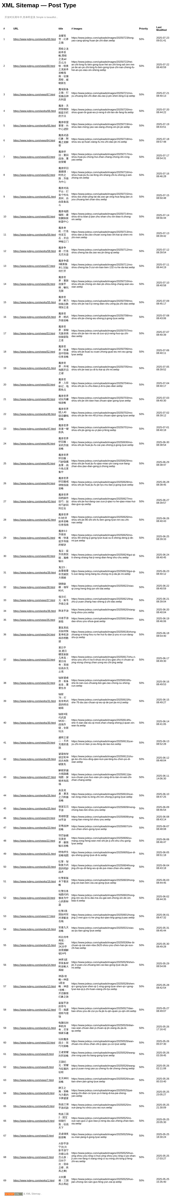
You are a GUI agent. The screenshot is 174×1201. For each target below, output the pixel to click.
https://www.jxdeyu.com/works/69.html (34, 39)
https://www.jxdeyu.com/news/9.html (33, 1054)
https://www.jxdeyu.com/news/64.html (34, 140)
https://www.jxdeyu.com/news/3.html (33, 1135)
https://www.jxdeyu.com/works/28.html (34, 759)
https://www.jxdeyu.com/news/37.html (34, 600)
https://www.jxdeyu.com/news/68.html (34, 65)
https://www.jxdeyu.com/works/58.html (34, 251)
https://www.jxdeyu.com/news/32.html (34, 683)
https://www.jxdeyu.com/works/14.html (34, 964)
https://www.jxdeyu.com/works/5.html (33, 1106)
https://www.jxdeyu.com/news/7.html (33, 1080)
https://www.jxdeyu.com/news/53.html (34, 333)
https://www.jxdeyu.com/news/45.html (34, 463)
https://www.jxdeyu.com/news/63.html (34, 156)
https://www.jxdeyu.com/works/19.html (34, 881)
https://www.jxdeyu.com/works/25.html (34, 808)
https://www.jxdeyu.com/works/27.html (34, 777)
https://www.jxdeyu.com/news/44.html (34, 483)
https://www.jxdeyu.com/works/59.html (34, 234)
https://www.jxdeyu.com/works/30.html (34, 722)
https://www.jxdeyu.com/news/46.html (34, 443)
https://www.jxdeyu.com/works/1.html (33, 1180)
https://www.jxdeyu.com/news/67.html (34, 94)
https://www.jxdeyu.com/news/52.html (34, 351)
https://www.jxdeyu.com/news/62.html (34, 175)
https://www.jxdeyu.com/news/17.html (34, 916)
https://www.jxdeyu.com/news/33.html (34, 659)
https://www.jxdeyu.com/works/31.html (34, 701)
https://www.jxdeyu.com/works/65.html (34, 125)
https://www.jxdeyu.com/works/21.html (34, 853)
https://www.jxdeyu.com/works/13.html (34, 986)
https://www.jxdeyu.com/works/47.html (34, 428)
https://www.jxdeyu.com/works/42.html (34, 519)
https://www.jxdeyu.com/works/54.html (34, 317)
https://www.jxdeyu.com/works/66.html (34, 111)
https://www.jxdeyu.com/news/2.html (33, 1157)
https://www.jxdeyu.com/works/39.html (34, 572)
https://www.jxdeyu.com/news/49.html (34, 399)
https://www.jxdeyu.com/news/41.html (34, 537)
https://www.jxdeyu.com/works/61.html (34, 196)
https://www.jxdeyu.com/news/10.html (34, 1042)
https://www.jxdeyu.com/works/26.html (34, 795)
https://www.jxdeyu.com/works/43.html (34, 501)
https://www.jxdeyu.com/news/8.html (33, 1067)
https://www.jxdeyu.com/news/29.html (34, 742)
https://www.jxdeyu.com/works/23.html (34, 827)
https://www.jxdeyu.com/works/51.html (34, 368)
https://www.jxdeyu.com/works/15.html (34, 945)
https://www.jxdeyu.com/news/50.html (34, 384)
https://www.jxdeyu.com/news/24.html (34, 818)
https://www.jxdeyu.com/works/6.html (33, 1093)
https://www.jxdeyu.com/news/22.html (34, 840)
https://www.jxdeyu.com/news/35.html (34, 619)
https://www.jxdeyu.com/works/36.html (34, 611)
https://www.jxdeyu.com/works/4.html (33, 1120)
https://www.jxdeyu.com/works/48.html (34, 414)
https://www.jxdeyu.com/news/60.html (34, 216)
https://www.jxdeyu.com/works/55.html (34, 302)
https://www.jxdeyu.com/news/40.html (34, 556)
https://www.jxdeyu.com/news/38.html (34, 587)
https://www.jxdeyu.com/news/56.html (34, 284)
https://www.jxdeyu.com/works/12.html (34, 1009)
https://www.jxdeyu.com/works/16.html (34, 929)
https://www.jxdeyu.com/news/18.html (34, 897)
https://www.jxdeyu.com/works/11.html (34, 1028)
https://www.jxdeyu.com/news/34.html (34, 634)
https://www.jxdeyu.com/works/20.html (34, 866)
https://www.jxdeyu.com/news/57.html (34, 266)
